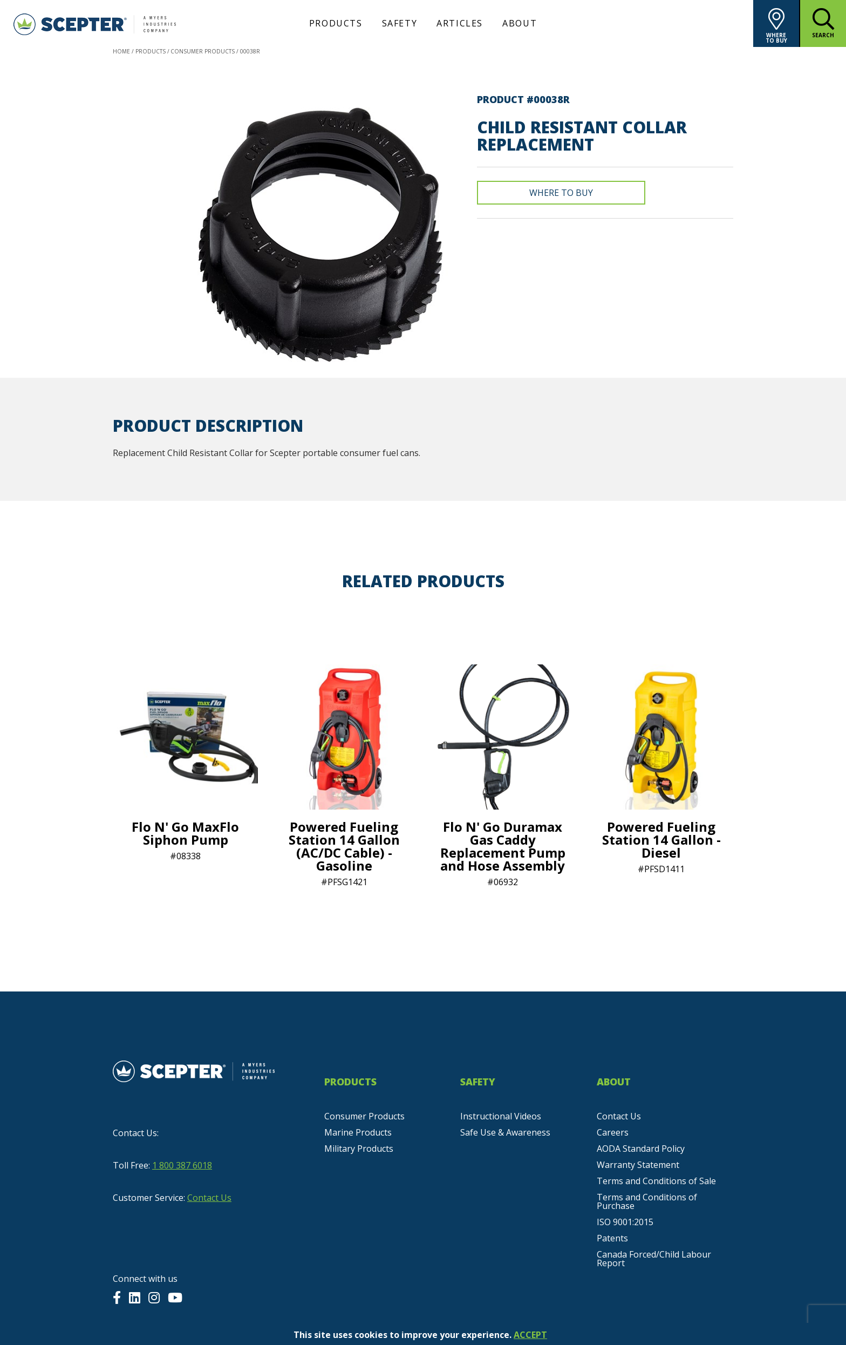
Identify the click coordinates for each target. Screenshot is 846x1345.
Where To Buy (561, 193)
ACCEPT (530, 1335)
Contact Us (209, 1198)
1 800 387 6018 (182, 1165)
